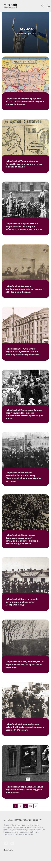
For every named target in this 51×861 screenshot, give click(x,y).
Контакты (8, 850)
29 (30, 805)
